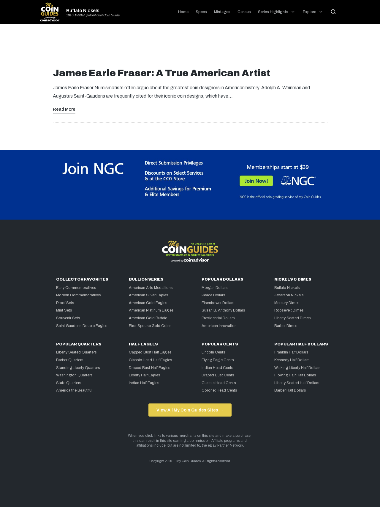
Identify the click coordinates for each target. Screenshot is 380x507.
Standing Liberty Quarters (78, 368)
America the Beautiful (74, 390)
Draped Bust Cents (218, 375)
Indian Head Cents (217, 368)
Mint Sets (64, 310)
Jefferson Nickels (289, 295)
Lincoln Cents (213, 352)
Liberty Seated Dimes (292, 318)
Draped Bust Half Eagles (149, 368)
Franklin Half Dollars (291, 352)
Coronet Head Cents (219, 390)
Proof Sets (65, 303)
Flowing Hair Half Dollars (295, 375)
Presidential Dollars (218, 318)
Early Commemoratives (76, 288)
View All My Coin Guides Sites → (189, 410)
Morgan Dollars (215, 288)
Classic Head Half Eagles (150, 360)
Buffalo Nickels (82, 10)
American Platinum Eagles (151, 310)
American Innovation (219, 326)
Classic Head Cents (219, 383)
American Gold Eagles (148, 303)
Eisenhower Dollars (218, 303)
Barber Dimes (285, 326)
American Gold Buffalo (148, 318)
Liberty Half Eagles (144, 375)
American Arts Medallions (151, 288)
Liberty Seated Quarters (76, 352)
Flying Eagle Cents (218, 360)
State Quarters (68, 383)
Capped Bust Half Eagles (150, 352)
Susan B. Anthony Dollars (223, 310)
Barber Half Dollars (290, 390)
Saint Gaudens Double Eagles (81, 326)
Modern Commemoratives (78, 295)
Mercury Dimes (287, 303)
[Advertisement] (190, 48)
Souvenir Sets (68, 318)
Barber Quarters (69, 360)
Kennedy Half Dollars (292, 360)
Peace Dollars (213, 295)
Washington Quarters (74, 375)
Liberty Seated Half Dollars (296, 383)
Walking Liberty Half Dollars (297, 368)
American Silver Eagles (148, 295)
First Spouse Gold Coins (150, 326)
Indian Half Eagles (144, 383)
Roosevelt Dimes (289, 310)
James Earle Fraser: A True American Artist (161, 73)
